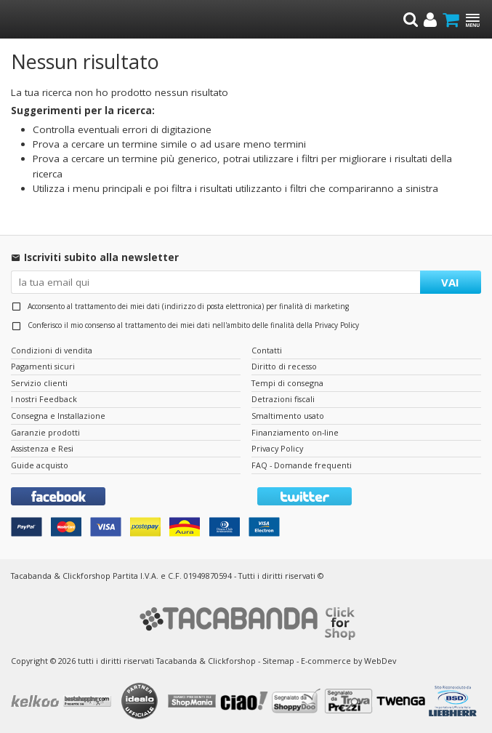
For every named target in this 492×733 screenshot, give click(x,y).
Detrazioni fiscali (283, 398)
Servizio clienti (39, 382)
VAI (450, 282)
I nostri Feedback (44, 398)
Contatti (266, 350)
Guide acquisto (39, 465)
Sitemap (278, 660)
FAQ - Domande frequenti (301, 465)
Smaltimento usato (287, 415)
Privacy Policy (337, 325)
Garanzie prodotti (45, 432)
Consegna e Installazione (58, 415)
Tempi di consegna (287, 382)
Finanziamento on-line (295, 432)
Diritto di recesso (284, 366)
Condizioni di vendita (51, 350)
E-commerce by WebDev (348, 660)
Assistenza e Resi (42, 448)
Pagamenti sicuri (43, 366)
